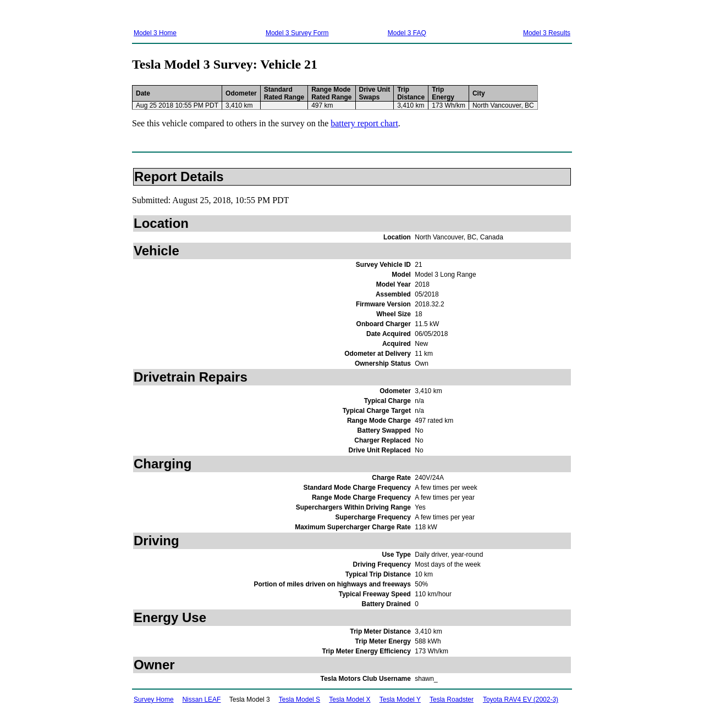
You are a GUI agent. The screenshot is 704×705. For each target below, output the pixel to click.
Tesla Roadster (452, 699)
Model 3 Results (546, 33)
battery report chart (364, 123)
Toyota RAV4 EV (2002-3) (520, 699)
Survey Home (154, 699)
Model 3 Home (155, 33)
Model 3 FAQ (407, 33)
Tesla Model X (349, 699)
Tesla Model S (299, 699)
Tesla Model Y (400, 699)
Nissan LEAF (201, 699)
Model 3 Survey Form (297, 33)
